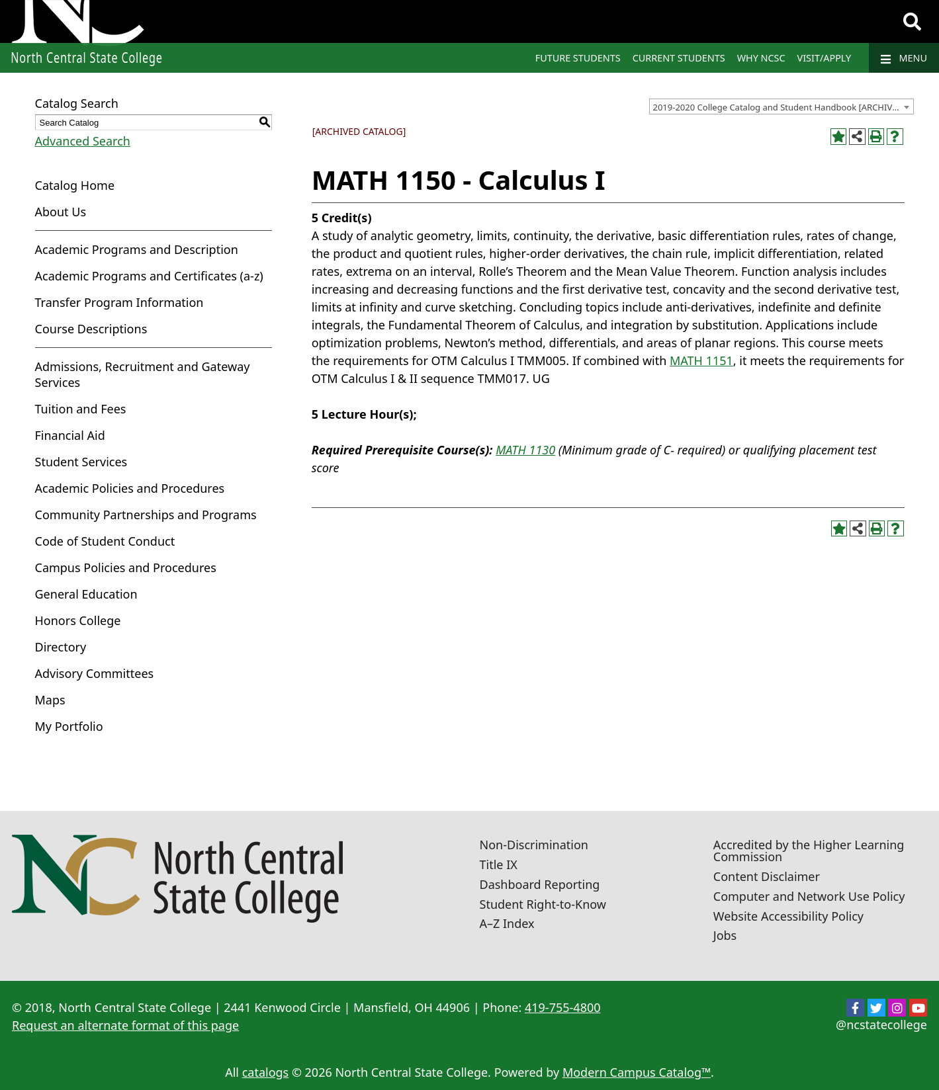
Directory (61, 647)
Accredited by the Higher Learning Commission (809, 850)
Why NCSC (761, 58)
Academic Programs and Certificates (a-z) (149, 276)
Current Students (679, 58)
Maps (50, 700)
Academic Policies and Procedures (130, 488)
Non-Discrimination (534, 845)
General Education (86, 594)
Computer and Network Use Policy (809, 896)
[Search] (912, 22)
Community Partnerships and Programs (146, 515)
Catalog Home (75, 185)
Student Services (81, 462)
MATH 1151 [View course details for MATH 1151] (701, 360)
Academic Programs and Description (136, 249)
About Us (61, 212)
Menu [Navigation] (904, 58)
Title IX (498, 864)
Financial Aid (70, 435)
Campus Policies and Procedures (125, 567)
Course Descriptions (91, 329)
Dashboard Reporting (540, 884)
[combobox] (781, 106)
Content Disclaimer (766, 876)
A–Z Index (507, 923)
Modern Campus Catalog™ (636, 1072)
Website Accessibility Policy (788, 916)
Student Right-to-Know (543, 904)
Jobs (725, 935)
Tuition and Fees (80, 409)
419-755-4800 (563, 1007)
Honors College (78, 620)
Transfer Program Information (119, 302)
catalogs (265, 1072)
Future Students (578, 58)
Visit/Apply (824, 58)
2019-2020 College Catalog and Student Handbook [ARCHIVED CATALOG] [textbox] (783, 107)
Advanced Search (82, 141)
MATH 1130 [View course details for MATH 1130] (525, 450)
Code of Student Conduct (105, 541)
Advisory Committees (94, 673)
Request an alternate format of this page (125, 1025)
